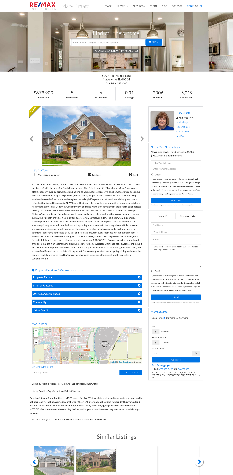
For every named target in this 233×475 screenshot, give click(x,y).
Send (176, 297)
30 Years (169, 317)
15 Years (182, 317)
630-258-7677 (186, 118)
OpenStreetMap (125, 362)
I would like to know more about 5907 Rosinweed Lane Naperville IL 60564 (176, 255)
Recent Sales (183, 126)
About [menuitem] (153, 6)
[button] (153, 42)
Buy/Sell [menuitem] (123, 6)
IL (52, 419)
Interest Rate (158, 348)
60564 (78, 419)
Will (57, 419)
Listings (44, 419)
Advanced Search (105, 50)
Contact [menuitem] (177, 6)
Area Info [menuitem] (139, 6)
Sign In (191, 6)
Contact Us (163, 215)
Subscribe (176, 200)
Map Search (127, 50)
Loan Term (157, 317)
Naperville (67, 419)
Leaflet (113, 362)
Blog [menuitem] (164, 6)
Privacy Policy (187, 194)
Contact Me (182, 131)
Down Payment (159, 337)
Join (201, 6)
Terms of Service (192, 302)
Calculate (176, 359)
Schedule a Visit (188, 215)
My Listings (182, 122)
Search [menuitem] (109, 6)
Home (35, 419)
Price (154, 326)
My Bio (180, 135)
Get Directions (130, 372)
